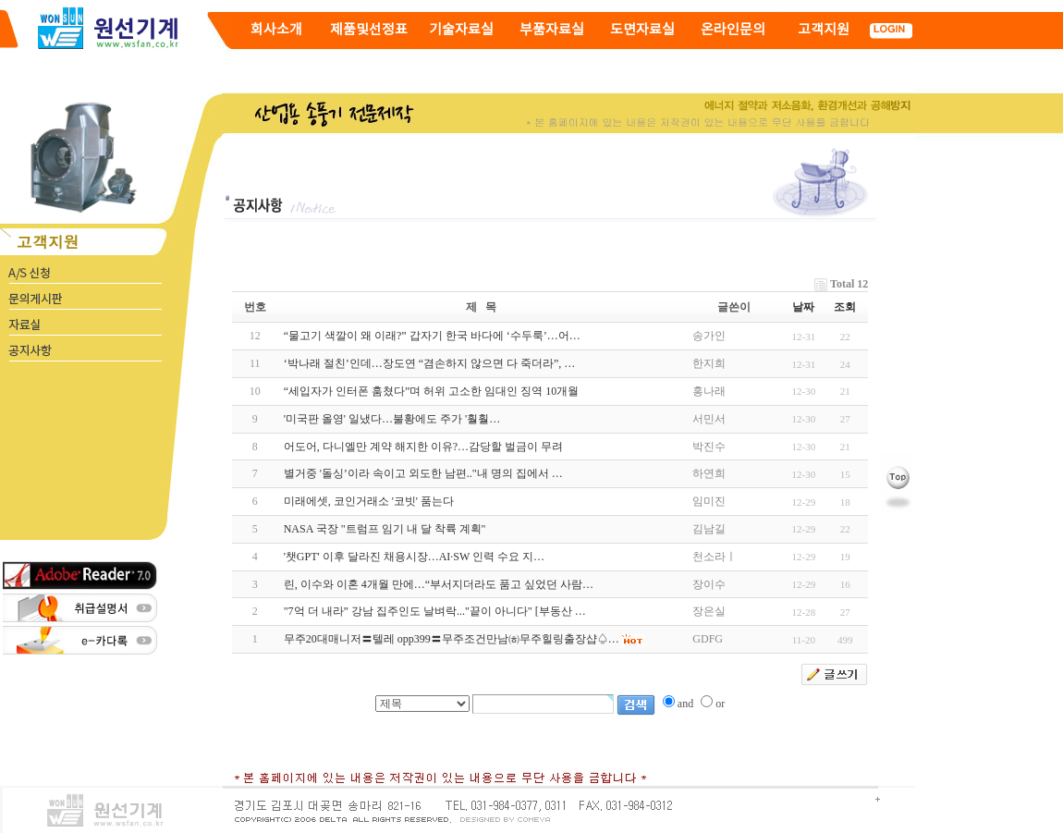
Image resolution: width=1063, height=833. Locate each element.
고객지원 (823, 30)
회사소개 (276, 30)
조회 (845, 306)
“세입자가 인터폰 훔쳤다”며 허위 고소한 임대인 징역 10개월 (432, 391)
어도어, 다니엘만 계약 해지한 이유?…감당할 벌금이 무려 (423, 446)
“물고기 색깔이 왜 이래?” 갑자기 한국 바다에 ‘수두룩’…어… (432, 335)
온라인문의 (733, 30)
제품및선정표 (369, 30)
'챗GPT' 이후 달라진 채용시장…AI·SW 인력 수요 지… (414, 556)
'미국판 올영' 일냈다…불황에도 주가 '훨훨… (392, 418)
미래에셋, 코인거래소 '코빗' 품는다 (369, 501)
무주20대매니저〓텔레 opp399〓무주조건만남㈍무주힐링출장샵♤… (451, 638)
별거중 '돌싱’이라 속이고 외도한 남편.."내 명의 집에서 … (423, 473)
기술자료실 (461, 30)
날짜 (803, 306)
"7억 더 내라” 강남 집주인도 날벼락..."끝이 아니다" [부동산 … (435, 611)
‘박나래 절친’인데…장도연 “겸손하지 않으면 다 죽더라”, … (430, 363)
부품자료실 (551, 30)
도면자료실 (642, 30)
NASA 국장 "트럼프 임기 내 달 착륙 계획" (385, 528)
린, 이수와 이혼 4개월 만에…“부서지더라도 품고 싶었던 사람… (438, 584)
